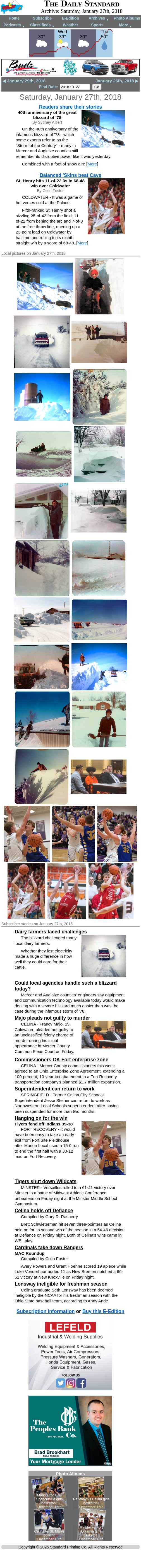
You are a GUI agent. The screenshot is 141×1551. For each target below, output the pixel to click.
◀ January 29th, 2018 (24, 80)
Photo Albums (127, 18)
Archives (99, 18)
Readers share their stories (70, 107)
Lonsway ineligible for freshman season (61, 1284)
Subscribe (42, 18)
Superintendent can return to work (54, 1089)
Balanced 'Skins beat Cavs (70, 175)
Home (14, 18)
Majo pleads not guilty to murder (52, 1018)
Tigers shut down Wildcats (45, 1181)
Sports (97, 25)
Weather (70, 25)
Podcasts (14, 25)
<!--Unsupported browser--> (70, 1506)
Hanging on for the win (41, 1118)
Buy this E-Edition (103, 1311)
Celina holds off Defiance (44, 1210)
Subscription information (45, 1311)
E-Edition (70, 18)
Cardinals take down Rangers (49, 1247)
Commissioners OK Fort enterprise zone (61, 1059)
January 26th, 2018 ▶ (116, 80)
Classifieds (42, 25)
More (125, 25)
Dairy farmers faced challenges (51, 932)
